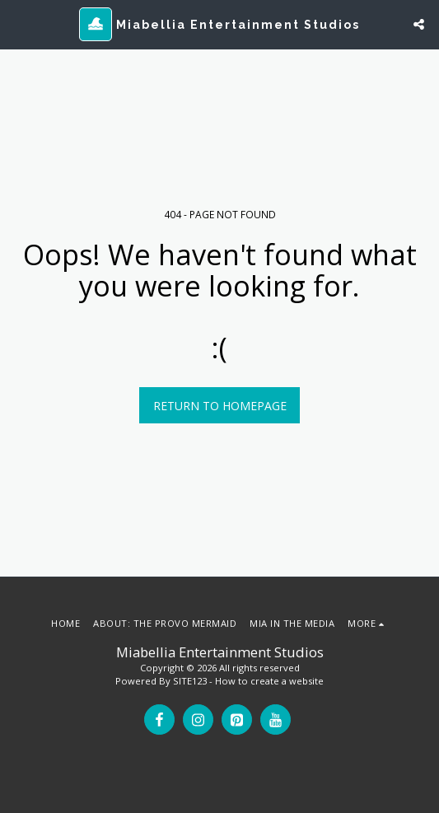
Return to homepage (220, 406)
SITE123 (190, 681)
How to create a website (269, 681)
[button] (18, 23)
